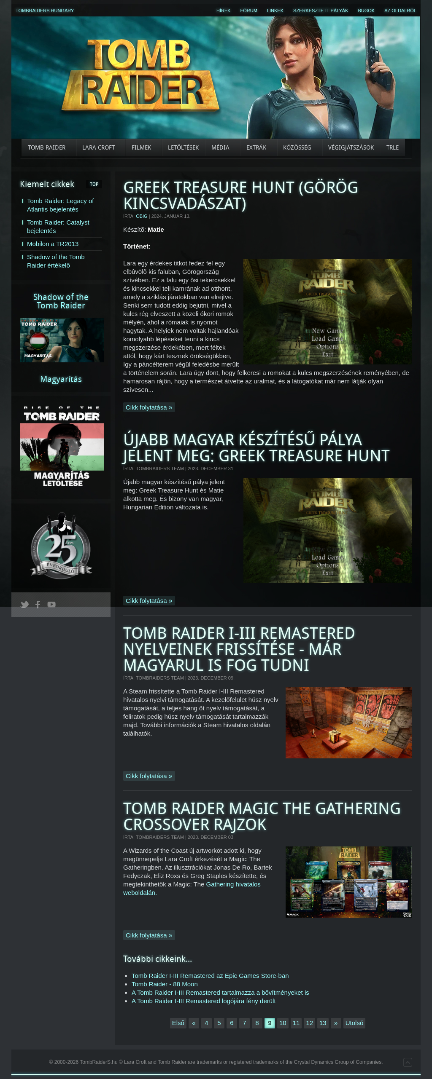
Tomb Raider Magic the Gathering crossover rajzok (262, 816)
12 (309, 1022)
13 (323, 1022)
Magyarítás (61, 379)
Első (178, 1022)
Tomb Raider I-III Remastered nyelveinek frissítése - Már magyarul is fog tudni (239, 649)
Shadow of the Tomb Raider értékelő (55, 261)
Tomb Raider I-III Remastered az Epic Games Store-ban (210, 975)
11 (296, 1022)
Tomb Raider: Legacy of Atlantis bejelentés (60, 205)
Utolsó (355, 1022)
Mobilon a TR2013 (52, 243)
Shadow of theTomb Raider (61, 301)
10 (282, 1022)
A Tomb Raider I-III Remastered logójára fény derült (204, 1000)
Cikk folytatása (147, 407)
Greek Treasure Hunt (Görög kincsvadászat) (240, 195)
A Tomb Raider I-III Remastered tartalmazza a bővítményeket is (220, 992)
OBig (142, 216)
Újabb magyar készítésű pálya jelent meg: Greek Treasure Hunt (256, 448)
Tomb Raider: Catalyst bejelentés (58, 226)
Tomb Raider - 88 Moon (165, 984)
